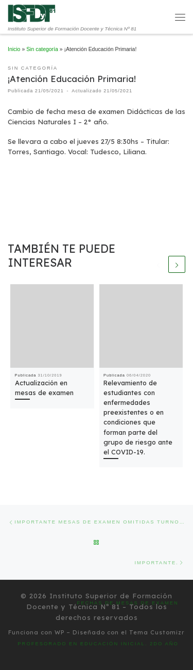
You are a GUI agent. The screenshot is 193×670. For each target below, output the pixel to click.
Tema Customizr (157, 632)
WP (59, 632)
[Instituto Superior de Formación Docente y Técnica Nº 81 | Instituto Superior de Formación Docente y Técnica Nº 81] (32, 13)
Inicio (14, 49)
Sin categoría (42, 49)
